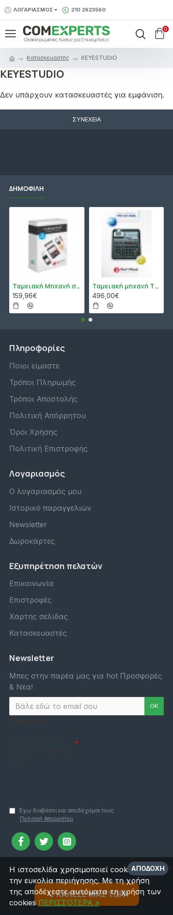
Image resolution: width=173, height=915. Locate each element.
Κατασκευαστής (48, 57)
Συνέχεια (86, 119)
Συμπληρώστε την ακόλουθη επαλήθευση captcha (40, 750)
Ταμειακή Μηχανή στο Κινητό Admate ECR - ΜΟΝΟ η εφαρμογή (46, 286)
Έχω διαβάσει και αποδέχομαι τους (61, 815)
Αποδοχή (148, 868)
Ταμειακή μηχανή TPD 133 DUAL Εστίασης (126, 286)
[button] (83, 320)
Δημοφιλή (26, 188)
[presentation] (73, 780)
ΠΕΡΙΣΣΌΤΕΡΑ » (68, 902)
